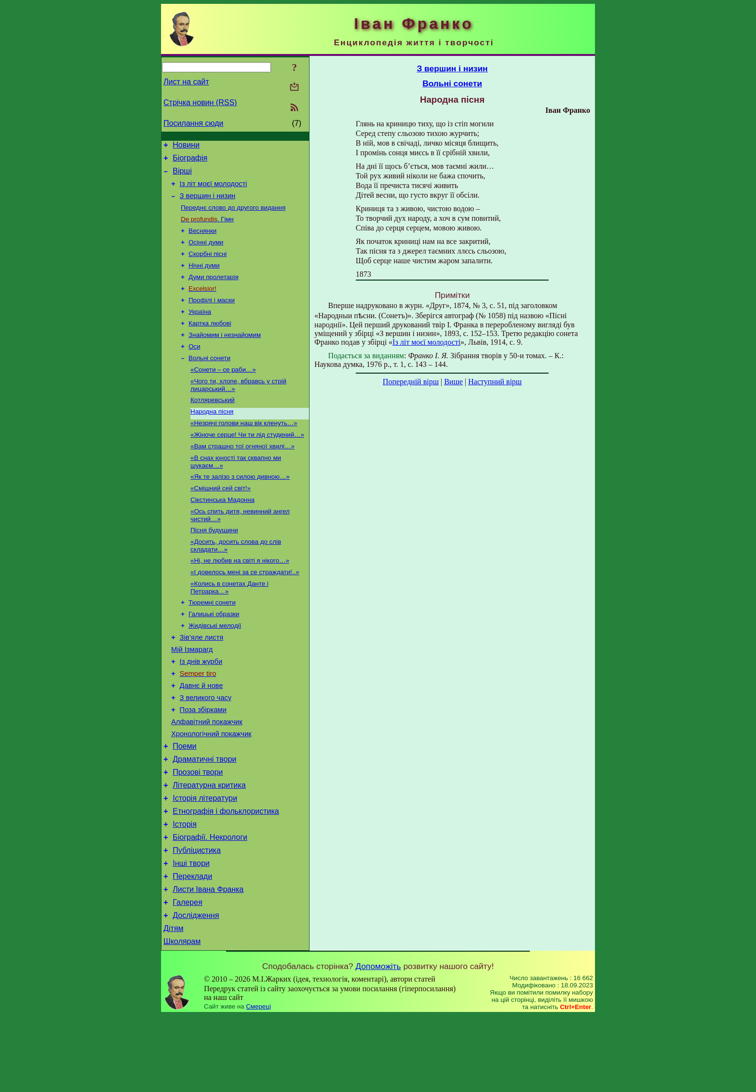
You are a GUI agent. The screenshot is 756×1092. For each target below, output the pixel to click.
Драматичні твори (204, 815)
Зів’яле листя (202, 679)
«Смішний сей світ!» (220, 518)
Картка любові (210, 341)
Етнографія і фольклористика (226, 873)
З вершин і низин (208, 203)
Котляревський (212, 423)
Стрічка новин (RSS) (200, 102)
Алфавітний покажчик (207, 773)
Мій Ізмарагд (192, 692)
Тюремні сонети (212, 640)
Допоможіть (378, 1042)
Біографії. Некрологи (210, 902)
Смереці (258, 1082)
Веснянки (202, 240)
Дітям (173, 1003)
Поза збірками (203, 760)
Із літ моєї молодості (213, 189)
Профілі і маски (212, 316)
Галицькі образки (214, 653)
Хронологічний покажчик (211, 787)
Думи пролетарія (214, 291)
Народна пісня (211, 436)
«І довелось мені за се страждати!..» (244, 608)
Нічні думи (204, 278)
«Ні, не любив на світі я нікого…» (239, 595)
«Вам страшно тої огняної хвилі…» (242, 473)
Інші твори (191, 931)
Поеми (184, 800)
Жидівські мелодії (215, 665)
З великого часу (205, 746)
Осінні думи (206, 253)
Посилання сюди (193, 123)
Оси (194, 366)
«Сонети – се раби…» (223, 391)
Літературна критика (209, 844)
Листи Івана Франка (208, 960)
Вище (453, 381)
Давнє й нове (201, 733)
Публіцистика (197, 916)
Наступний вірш (495, 381)
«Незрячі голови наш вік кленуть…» (243, 448)
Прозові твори (198, 829)
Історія (185, 887)
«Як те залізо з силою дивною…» (240, 506)
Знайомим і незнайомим (225, 353)
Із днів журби (201, 706)
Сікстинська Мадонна (222, 531)
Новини (186, 146)
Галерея (187, 974)
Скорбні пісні (208, 266)
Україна (200, 328)
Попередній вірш (411, 381)
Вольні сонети (209, 378)
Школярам (182, 1017)
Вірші (182, 175)
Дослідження (196, 988)
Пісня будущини (214, 563)
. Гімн (207, 228)
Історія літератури (205, 858)
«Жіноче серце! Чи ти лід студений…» (247, 461)
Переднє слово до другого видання (233, 215)
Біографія (190, 161)
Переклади (192, 945)
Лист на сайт (186, 82)
